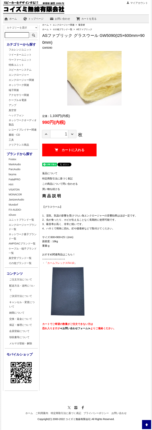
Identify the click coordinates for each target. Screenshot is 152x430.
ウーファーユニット (20, 59)
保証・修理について (20, 324)
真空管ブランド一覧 (20, 258)
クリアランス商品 (19, 144)
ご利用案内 (42, 413)
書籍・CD (14, 134)
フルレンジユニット (20, 49)
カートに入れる (69, 150)
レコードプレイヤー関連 (23, 129)
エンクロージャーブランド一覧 (23, 227)
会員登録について (19, 331)
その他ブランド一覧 (62, 29)
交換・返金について (20, 318)
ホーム (10, 18)
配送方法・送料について (22, 287)
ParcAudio (14, 169)
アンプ (12, 105)
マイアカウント (137, 2)
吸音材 (81, 25)
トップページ (33, 18)
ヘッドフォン (16, 115)
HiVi (11, 184)
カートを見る (86, 18)
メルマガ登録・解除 (20, 343)
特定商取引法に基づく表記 (57, 178)
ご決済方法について (20, 296)
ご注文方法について (20, 279)
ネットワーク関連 (19, 85)
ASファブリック (84, 29)
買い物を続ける (51, 189)
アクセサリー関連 (19, 95)
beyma (12, 174)
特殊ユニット (16, 64)
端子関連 (14, 90)
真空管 (12, 110)
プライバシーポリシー (96, 413)
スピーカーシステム (20, 69)
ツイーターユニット (20, 54)
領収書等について (19, 337)
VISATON (14, 189)
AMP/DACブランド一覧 (22, 243)
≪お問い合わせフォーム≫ (75, 328)
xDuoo (12, 214)
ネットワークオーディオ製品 (23, 122)
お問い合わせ (60, 18)
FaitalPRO (14, 179)
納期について (16, 312)
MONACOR (15, 194)
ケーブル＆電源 (17, 100)
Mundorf (13, 204)
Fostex (12, 159)
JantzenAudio (16, 199)
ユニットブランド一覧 (21, 219)
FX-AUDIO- (15, 209)
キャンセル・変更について (22, 304)
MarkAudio (15, 164)
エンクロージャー (19, 74)
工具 (11, 139)
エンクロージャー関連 (63, 25)
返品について (49, 173)
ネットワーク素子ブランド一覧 (23, 236)
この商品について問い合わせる (60, 183)
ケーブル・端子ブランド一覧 (23, 250)
